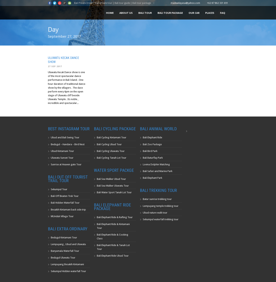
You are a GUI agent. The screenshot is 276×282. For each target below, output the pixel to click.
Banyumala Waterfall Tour (65, 250)
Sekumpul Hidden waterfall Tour (68, 271)
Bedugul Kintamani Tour (64, 237)
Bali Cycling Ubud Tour (109, 144)
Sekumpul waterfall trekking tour (160, 219)
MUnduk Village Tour (62, 216)
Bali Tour (145, 13)
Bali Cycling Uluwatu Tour (111, 151)
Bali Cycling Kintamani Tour (111, 137)
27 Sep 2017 (55, 66)
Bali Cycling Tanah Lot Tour (111, 157)
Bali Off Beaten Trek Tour (65, 196)
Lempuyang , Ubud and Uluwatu (68, 244)
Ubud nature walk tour (155, 212)
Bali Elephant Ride (152, 137)
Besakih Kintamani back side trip (68, 209)
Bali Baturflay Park (153, 157)
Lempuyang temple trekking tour (160, 206)
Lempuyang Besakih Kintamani (67, 264)
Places (209, 13)
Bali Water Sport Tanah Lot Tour (114, 192)
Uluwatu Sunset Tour (62, 157)
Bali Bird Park (150, 151)
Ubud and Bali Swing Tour (65, 137)
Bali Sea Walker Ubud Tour (111, 179)
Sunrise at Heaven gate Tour (66, 164)
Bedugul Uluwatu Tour (63, 257)
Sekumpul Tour (59, 189)
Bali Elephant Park (152, 177)
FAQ (222, 13)
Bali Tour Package (170, 13)
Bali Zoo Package (152, 144)
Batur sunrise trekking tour (157, 199)
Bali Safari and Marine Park (157, 171)
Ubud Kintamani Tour (62, 151)
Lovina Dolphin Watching (156, 164)
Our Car (194, 13)
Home (110, 13)
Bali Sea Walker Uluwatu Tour (113, 185)
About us (126, 13)
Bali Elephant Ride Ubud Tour (113, 255)
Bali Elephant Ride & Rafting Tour (115, 217)
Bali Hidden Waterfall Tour (65, 202)
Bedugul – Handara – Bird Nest (68, 144)
